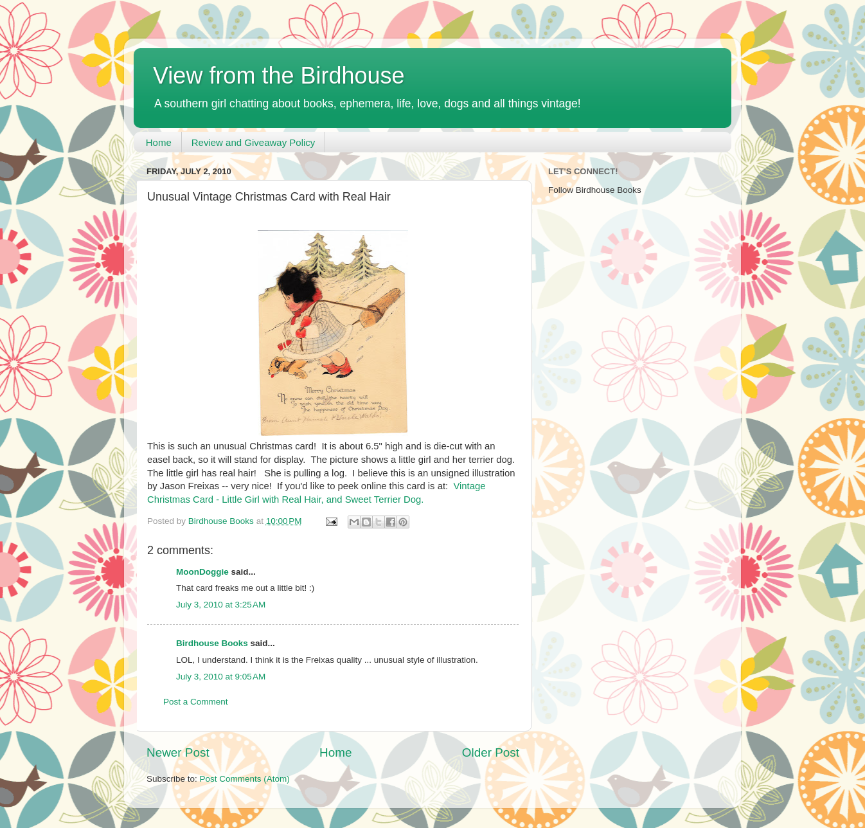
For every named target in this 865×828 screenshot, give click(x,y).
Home (159, 142)
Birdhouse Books (212, 643)
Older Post (490, 752)
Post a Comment (195, 701)
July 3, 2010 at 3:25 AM (220, 604)
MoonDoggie (202, 572)
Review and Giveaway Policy (254, 142)
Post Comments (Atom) (245, 779)
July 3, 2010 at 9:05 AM (220, 676)
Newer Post (178, 752)
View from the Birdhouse (279, 75)
